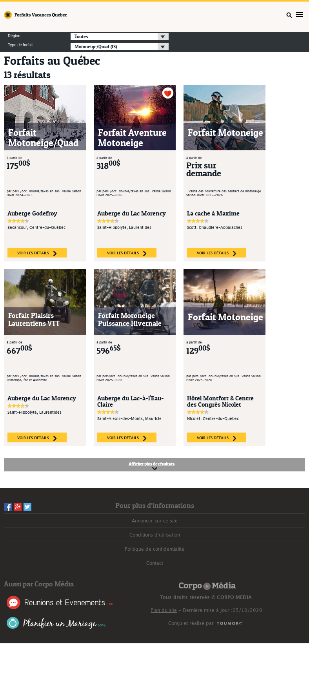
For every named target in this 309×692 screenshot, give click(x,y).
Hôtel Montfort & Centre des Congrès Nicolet (220, 401)
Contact (154, 563)
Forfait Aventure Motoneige (132, 137)
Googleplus (18, 507)
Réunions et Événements (60, 602)
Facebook (8, 507)
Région (14, 36)
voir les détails (37, 253)
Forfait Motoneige (225, 132)
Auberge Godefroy (32, 213)
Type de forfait (20, 45)
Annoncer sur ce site (155, 521)
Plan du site (164, 610)
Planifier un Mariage (56, 623)
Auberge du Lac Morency (131, 213)
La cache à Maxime (213, 213)
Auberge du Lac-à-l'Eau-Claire (130, 401)
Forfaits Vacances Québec (35, 15)
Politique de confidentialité (154, 549)
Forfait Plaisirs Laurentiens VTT (34, 319)
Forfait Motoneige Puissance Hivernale (130, 319)
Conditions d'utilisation (154, 535)
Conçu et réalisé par (191, 623)
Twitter (27, 507)
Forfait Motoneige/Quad (43, 137)
